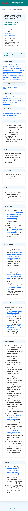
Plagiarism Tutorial (12, 115)
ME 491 (11, 87)
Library (3, 9)
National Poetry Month (9, 79)
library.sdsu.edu (14, 509)
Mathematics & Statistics (16, 75)
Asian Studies (11, 66)
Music (18, 77)
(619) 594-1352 (9, 33)
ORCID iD (7, 28)
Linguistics (6, 75)
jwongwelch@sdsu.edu (11, 35)
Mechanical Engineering (9, 77)
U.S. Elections (19, 79)
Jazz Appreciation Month (10, 97)
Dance (17, 70)
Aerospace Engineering (9, 65)
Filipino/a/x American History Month (13, 74)
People (9, 9)
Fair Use (20, 72)
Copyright (12, 70)
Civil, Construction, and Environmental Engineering (12, 68)
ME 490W (5, 87)
